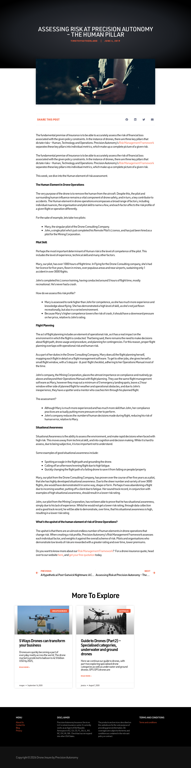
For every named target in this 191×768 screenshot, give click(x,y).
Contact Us (113, 6)
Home (75, 6)
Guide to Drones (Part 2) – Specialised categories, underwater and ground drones (122, 647)
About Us (87, 6)
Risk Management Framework (136, 143)
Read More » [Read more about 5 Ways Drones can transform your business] (45, 667)
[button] (127, 120)
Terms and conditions (148, 722)
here (60, 555)
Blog (99, 6)
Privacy (19, 730)
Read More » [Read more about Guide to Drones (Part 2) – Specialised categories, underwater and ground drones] (107, 676)
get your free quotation (82, 555)
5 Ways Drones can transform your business (63, 643)
